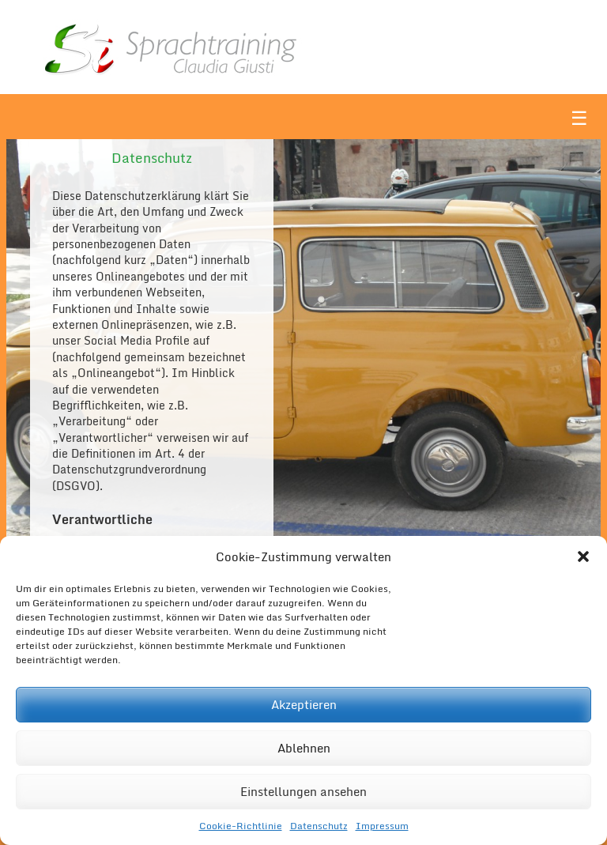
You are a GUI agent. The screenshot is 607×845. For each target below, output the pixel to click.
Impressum (382, 825)
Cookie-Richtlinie (240, 825)
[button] (583, 556)
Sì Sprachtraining (219, 47)
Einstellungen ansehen (303, 791)
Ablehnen (303, 747)
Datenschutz (319, 825)
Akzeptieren (304, 704)
